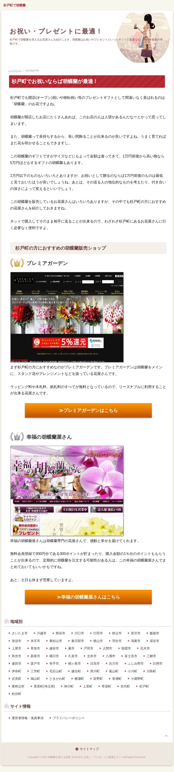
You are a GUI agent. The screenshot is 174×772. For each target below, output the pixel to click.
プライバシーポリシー (69, 718)
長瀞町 (117, 678)
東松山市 (55, 641)
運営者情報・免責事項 (28, 718)
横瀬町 (79, 678)
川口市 (79, 633)
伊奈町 (16, 671)
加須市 (16, 641)
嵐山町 (113, 671)
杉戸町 (144, 686)
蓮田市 (16, 663)
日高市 (95, 663)
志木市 (145, 648)
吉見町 (16, 678)
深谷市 (154, 641)
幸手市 (54, 663)
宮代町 (125, 686)
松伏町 (16, 694)
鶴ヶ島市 (74, 663)
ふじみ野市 (136, 663)
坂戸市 (35, 663)
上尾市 (16, 648)
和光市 (16, 656)
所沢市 (135, 633)
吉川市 (113, 663)
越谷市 (54, 648)
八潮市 (110, 656)
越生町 (76, 671)
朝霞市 (126, 648)
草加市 (35, 648)
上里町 (87, 686)
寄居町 (106, 686)
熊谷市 (60, 633)
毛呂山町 (55, 671)
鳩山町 (35, 678)
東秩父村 (18, 686)
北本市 (92, 656)
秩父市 (117, 633)
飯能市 (154, 633)
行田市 (98, 633)
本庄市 (35, 641)
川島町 (151, 671)
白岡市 (157, 663)
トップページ (15, 70)
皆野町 (98, 678)
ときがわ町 (57, 678)
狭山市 (98, 641)
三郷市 (151, 656)
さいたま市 (20, 633)
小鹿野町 (137, 678)
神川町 (69, 686)
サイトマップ (89, 749)
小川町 (132, 671)
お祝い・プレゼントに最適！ (56, 31)
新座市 (35, 656)
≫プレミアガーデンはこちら (88, 410)
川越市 (41, 633)
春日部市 (77, 641)
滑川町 (95, 671)
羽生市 (117, 641)
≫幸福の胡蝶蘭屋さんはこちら (88, 596)
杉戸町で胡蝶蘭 (14, 5)
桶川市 (54, 656)
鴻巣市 (135, 641)
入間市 (107, 648)
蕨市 (71, 648)
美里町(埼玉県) (44, 686)
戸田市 (88, 648)
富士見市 (131, 656)
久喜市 (73, 656)
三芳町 (35, 671)
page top (166, 736)
